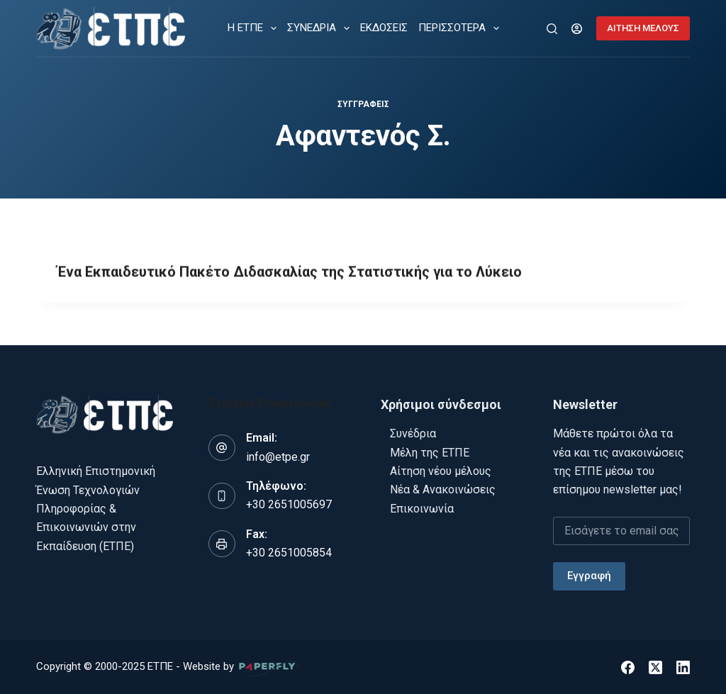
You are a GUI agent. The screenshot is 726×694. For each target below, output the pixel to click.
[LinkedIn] (683, 666)
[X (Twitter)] (655, 666)
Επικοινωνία (422, 508)
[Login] (576, 28)
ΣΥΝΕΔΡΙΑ (321, 28)
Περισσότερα (461, 28)
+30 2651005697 (289, 504)
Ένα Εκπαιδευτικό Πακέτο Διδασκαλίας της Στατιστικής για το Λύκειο (290, 272)
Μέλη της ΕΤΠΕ (429, 452)
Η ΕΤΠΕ (255, 28)
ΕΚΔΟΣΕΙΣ (384, 27)
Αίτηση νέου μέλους (440, 471)
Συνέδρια (413, 433)
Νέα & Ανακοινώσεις (443, 489)
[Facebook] (628, 666)
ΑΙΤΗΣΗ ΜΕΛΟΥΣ (643, 28)
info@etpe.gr (278, 456)
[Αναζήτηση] (552, 28)
